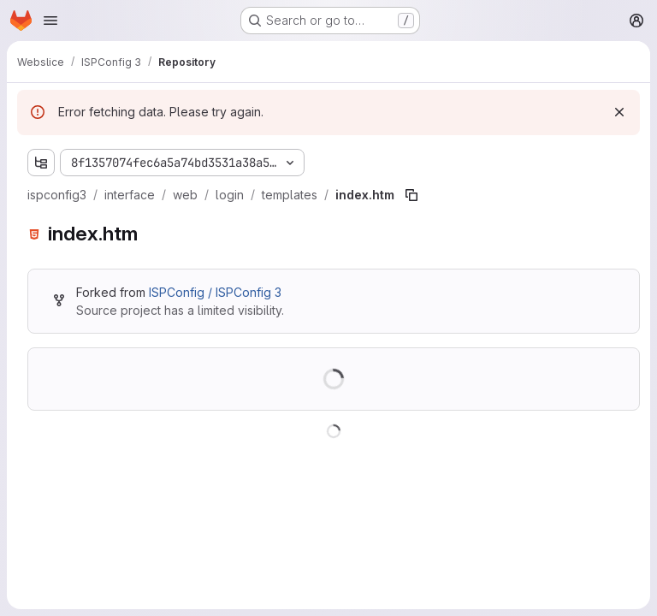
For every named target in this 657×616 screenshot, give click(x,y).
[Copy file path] (411, 195)
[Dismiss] (619, 112)
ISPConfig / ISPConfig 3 (215, 292)
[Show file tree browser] (41, 162)
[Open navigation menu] (50, 20)
